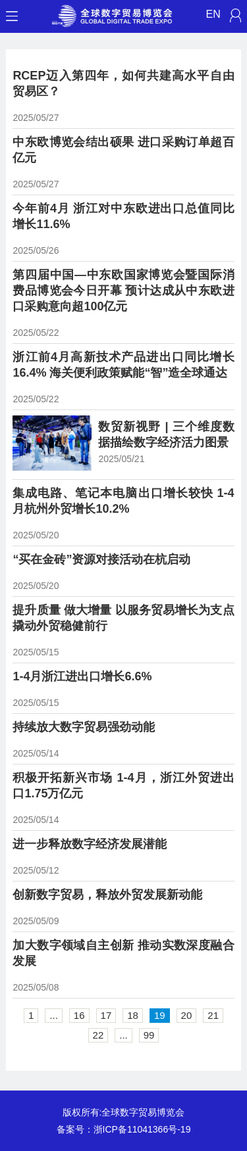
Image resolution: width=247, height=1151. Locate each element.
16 (79, 1015)
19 (159, 1015)
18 (132, 1015)
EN (213, 14)
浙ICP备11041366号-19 (142, 1129)
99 (149, 1035)
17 (106, 1015)
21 (213, 1015)
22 (98, 1035)
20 (186, 1015)
